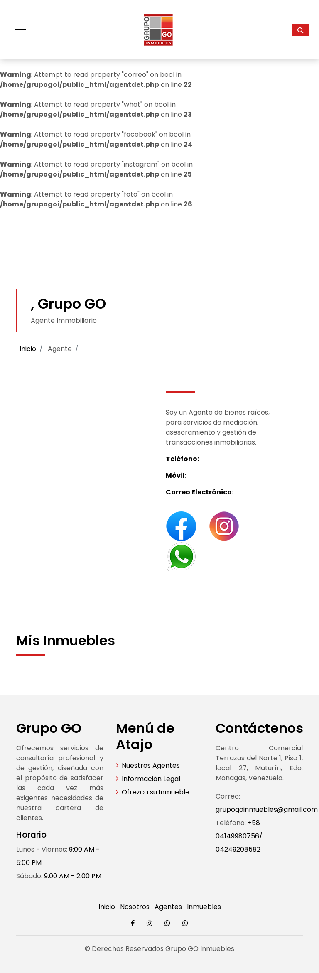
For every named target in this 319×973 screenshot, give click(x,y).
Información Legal (151, 779)
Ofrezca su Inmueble (155, 792)
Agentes (168, 907)
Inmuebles (204, 907)
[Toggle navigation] (20, 29)
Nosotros (135, 907)
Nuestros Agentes (151, 765)
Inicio (28, 349)
